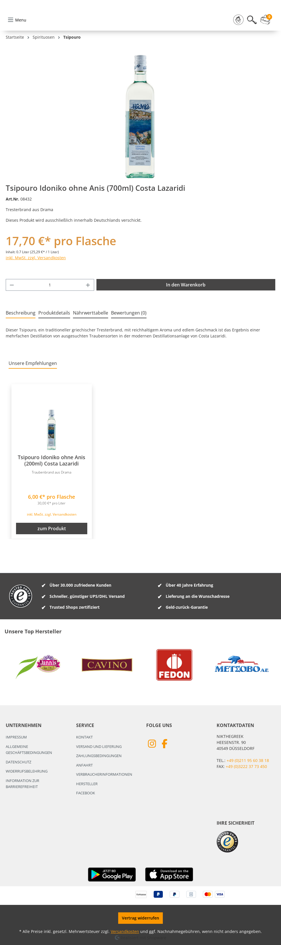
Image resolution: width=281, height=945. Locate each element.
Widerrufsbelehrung (27, 771)
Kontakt (84, 737)
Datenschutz (18, 762)
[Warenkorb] (266, 47)
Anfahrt (84, 765)
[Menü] (17, 47)
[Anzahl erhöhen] (88, 313)
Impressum (16, 737)
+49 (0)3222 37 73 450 (246, 766)
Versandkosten (125, 931)
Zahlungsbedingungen (99, 755)
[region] (140, 144)
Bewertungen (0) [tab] (129, 341)
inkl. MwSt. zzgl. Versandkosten (36, 285)
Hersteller (87, 783)
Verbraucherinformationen (104, 774)
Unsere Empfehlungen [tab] (33, 391)
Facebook (85, 792)
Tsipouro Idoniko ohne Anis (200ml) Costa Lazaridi (51, 488)
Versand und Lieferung (99, 746)
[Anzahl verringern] (12, 313)
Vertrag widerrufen (140, 918)
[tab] (20, 341)
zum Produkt (51, 556)
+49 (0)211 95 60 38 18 (248, 760)
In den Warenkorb (185, 313)
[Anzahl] (50, 313)
